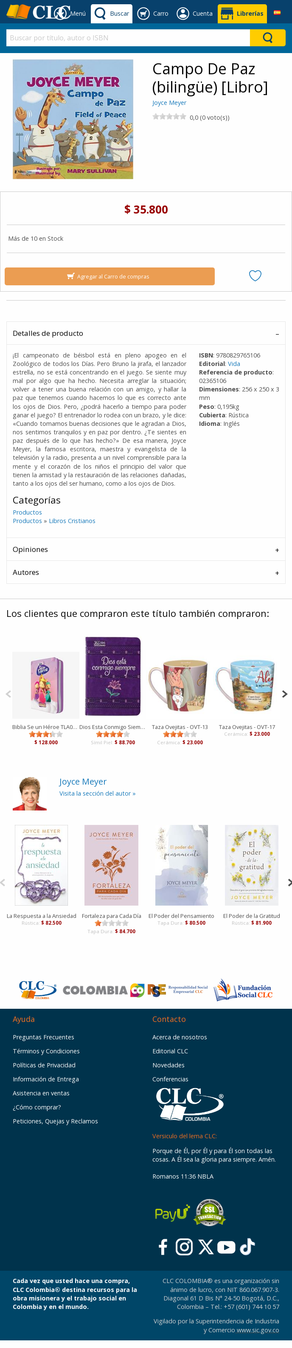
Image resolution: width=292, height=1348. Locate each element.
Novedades (168, 1065)
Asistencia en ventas (41, 1093)
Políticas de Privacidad (44, 1065)
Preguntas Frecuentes (43, 1037)
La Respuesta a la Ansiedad (41, 916)
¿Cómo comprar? (37, 1107)
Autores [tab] (26, 572)
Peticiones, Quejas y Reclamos (55, 1121)
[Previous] (8, 693)
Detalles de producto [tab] (48, 333)
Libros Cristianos (72, 521)
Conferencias (170, 1079)
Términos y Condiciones (46, 1051)
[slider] (169, 116)
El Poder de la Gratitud (251, 916)
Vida (234, 364)
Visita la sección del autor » (97, 793)
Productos (27, 512)
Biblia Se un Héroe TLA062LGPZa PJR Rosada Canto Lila (45, 727)
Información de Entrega (46, 1079)
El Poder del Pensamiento (181, 916)
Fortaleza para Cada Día (111, 916)
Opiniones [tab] (30, 549)
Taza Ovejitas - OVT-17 (247, 727)
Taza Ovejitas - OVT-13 (180, 727)
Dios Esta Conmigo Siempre (112, 727)
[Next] (284, 693)
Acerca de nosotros (179, 1037)
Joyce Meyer (169, 102)
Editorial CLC (170, 1051)
